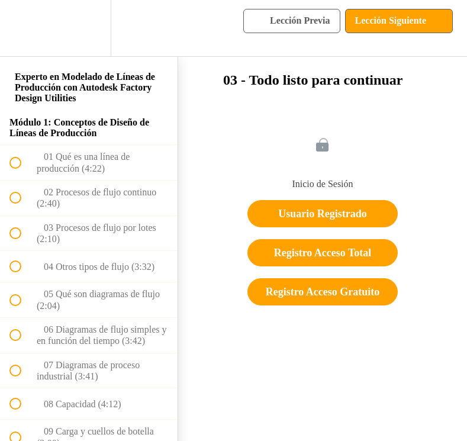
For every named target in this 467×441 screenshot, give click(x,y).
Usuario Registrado (322, 214)
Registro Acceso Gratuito (323, 292)
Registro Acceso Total (323, 253)
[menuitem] (89, 28)
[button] (22, 28)
